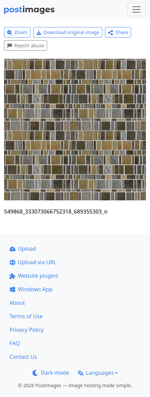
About (17, 302)
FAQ (14, 343)
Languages (96, 372)
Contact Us (23, 357)
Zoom (17, 32)
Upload (22, 248)
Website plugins (33, 275)
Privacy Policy (26, 329)
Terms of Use (26, 316)
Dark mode (51, 372)
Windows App (30, 289)
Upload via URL (32, 262)
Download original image (68, 32)
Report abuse (25, 45)
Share (118, 32)
